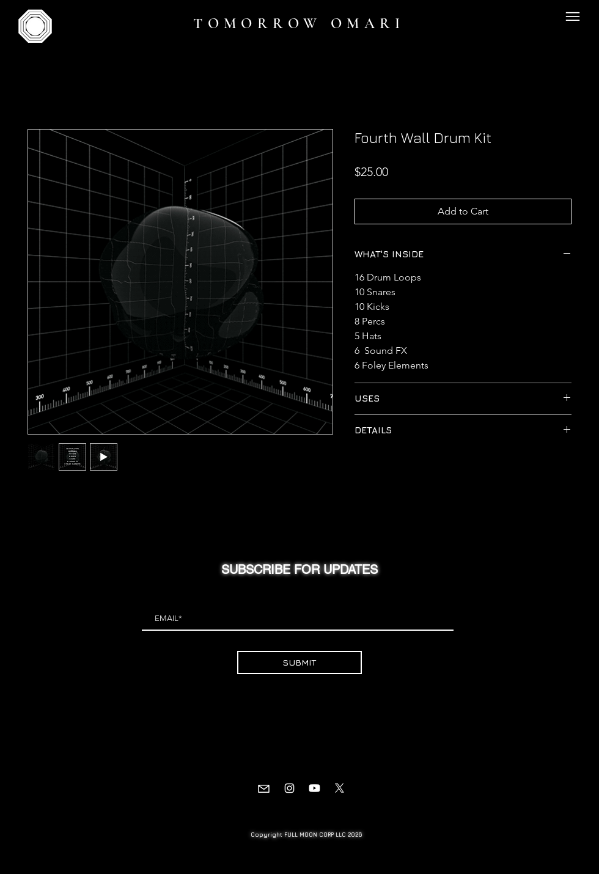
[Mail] (263, 788)
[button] (572, 16)
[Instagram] (289, 788)
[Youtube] (314, 788)
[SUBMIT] (299, 662)
